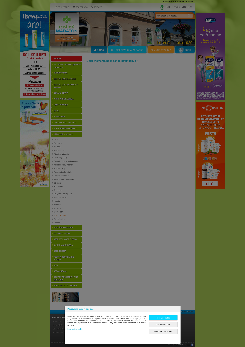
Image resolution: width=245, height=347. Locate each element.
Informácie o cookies (75, 329)
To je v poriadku (163, 318)
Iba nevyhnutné (163, 325)
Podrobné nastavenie (163, 331)
